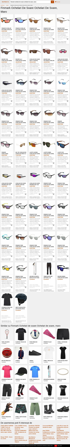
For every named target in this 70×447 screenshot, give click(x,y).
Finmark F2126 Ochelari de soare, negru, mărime (49, 247)
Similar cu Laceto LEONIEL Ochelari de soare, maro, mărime (34, 166)
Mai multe (60, 445)
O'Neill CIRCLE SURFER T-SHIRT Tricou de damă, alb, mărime (7, 427)
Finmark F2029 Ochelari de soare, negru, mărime (63, 216)
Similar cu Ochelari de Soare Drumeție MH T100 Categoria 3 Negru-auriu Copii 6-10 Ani (7, 197)
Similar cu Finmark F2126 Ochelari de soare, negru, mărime (48, 260)
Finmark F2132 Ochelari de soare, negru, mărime (35, 216)
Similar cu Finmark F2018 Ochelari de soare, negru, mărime (48, 104)
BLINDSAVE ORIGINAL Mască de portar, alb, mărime (63, 438)
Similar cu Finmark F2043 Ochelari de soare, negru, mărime (20, 290)
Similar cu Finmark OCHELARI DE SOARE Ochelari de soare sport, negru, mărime (7, 42)
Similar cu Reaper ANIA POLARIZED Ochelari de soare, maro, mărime (48, 73)
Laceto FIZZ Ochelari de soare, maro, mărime (63, 154)
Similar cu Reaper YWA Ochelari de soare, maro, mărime (6, 73)
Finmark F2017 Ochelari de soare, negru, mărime (49, 123)
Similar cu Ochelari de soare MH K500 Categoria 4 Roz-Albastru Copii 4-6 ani (63, 73)
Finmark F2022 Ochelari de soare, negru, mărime (35, 123)
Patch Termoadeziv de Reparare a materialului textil (49, 438)
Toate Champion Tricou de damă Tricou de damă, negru (7, 321)
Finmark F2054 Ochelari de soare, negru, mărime (63, 185)
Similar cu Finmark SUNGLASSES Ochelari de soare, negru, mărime (62, 135)
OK (55, 445)
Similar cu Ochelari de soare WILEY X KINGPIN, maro (35, 73)
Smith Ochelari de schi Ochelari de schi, (20, 309)
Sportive (2, 5)
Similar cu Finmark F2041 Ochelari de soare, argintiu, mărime (62, 260)
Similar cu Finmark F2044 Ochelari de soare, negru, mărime (6, 228)
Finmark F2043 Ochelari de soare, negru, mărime (21, 278)
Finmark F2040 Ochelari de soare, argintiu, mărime (63, 92)
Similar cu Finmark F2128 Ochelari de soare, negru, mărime (48, 197)
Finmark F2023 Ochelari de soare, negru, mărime (7, 278)
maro (7, 5)
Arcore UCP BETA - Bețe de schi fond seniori (34, 278)
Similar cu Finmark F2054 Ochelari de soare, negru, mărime (62, 197)
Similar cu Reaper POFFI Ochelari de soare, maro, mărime (62, 42)
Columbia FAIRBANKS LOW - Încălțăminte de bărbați (20, 432)
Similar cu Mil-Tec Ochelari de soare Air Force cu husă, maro (21, 166)
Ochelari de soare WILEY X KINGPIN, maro (35, 61)
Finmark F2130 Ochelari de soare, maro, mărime (35, 30)
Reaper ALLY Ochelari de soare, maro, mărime (21, 61)
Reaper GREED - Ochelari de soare (63, 277)
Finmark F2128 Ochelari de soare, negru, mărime (49, 185)
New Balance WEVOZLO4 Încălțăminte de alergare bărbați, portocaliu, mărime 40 (35, 440)
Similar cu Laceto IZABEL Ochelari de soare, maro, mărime (48, 166)
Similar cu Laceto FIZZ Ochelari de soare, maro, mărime (62, 166)
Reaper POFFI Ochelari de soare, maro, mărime (63, 30)
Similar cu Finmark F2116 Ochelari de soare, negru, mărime (6, 135)
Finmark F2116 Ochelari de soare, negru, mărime (7, 123)
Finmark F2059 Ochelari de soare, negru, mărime (21, 247)
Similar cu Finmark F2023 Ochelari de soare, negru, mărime (6, 290)
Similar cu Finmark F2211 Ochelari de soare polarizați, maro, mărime (49, 42)
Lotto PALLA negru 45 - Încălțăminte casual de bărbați (63, 427)
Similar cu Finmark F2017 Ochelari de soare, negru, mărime (48, 135)
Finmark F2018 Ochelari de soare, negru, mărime (49, 92)
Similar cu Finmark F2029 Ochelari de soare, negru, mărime (62, 228)
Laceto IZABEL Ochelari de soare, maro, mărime (49, 154)
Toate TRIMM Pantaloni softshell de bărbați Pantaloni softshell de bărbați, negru (49, 290)
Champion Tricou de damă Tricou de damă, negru (7, 309)
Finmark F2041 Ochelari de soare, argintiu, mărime (63, 247)
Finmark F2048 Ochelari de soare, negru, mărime (21, 123)
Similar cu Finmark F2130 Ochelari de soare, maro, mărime (34, 42)
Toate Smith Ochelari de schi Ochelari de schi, (21, 321)
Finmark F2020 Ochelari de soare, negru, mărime (7, 247)
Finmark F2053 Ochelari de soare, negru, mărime (21, 216)
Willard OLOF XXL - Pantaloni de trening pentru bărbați (34, 432)
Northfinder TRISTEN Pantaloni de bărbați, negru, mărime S (34, 427)
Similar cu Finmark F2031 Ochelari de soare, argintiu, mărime (34, 104)
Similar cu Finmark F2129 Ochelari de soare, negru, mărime (48, 228)
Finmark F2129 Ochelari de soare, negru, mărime (49, 216)
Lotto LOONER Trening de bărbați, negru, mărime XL (21, 427)
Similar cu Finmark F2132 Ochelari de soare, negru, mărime (34, 228)
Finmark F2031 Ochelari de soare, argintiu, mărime (35, 92)
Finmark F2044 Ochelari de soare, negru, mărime (7, 216)
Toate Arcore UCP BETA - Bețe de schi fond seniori (35, 290)
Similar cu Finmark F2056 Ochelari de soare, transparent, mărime (34, 260)
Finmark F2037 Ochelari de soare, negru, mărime (21, 92)
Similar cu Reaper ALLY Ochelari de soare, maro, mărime (20, 73)
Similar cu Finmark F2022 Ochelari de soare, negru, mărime (34, 135)
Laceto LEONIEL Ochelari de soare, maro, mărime (35, 154)
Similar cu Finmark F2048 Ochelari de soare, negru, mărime (20, 135)
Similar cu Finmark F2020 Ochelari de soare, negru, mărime (6, 260)
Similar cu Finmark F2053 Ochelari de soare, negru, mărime (20, 228)
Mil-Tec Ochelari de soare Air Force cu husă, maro (21, 154)
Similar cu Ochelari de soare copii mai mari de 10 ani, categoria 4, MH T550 (7, 104)
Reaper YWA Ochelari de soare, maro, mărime (7, 61)
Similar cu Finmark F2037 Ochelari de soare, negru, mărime (20, 104)
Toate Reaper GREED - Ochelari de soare (62, 290)
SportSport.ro (5, 1)
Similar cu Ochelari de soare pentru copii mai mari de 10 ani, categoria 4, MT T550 (21, 197)
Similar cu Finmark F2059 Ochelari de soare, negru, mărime (20, 260)
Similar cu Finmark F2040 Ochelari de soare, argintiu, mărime (62, 104)
